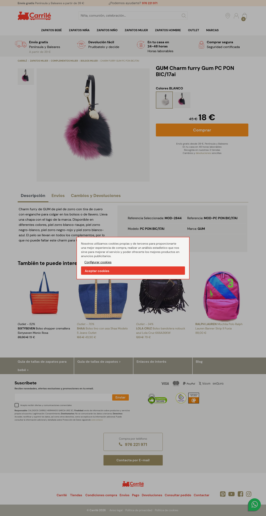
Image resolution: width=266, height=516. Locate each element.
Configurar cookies (98, 262)
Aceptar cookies (97, 271)
